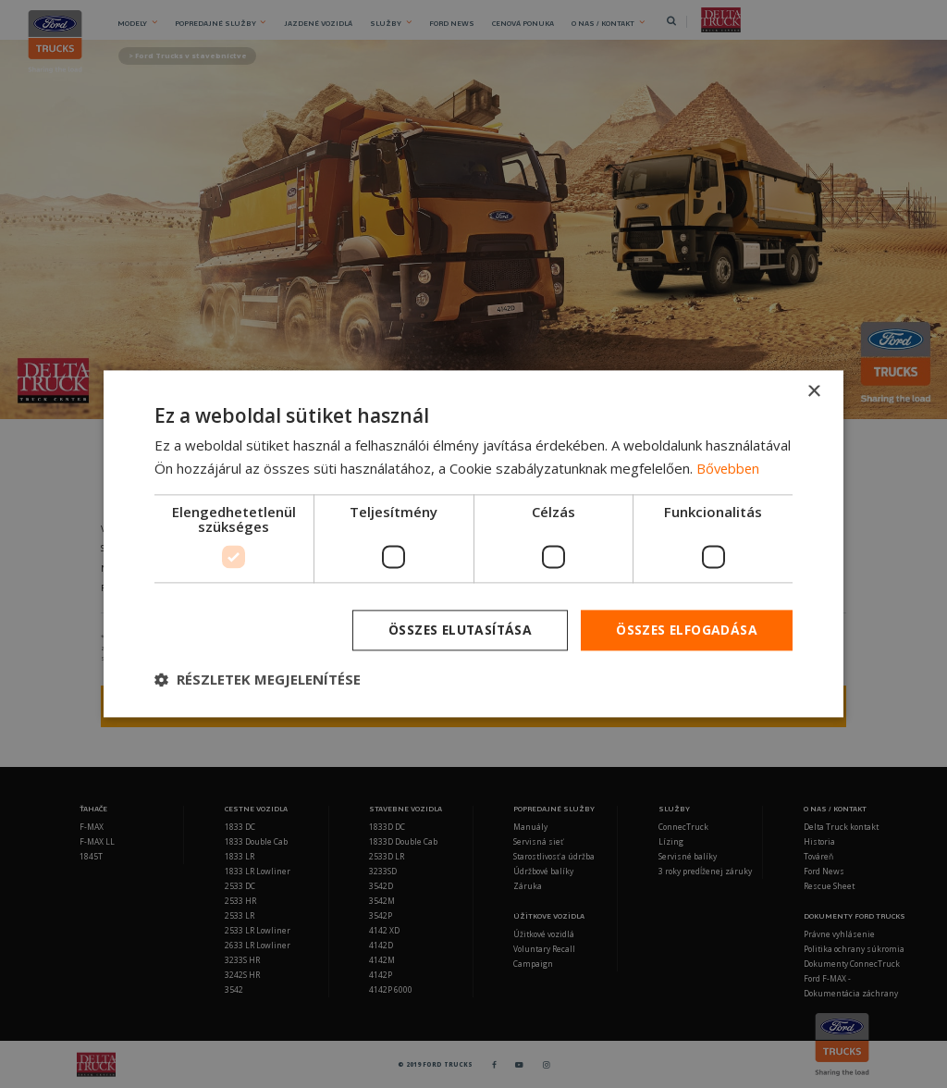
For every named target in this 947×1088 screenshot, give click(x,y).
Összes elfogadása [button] (685, 629)
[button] (257, 680)
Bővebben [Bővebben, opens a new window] (729, 468)
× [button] (813, 392)
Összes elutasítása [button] (456, 629)
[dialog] (473, 544)
